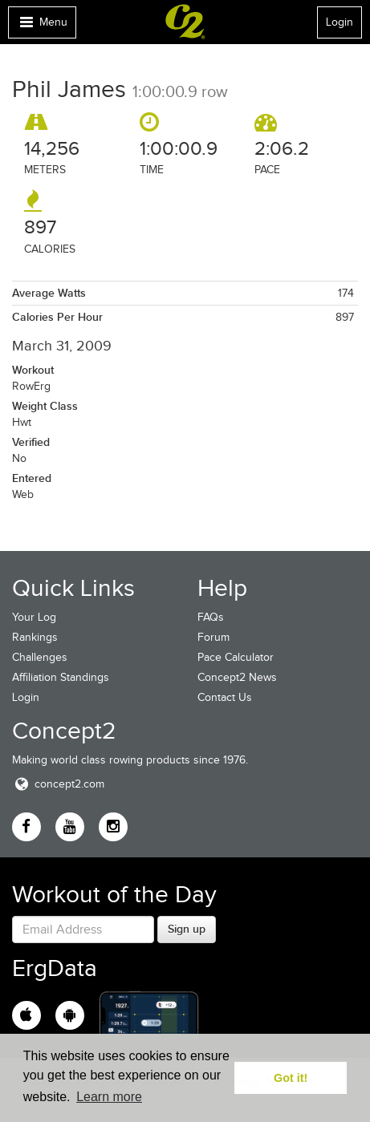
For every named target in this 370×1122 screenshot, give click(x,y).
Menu (41, 26)
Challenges (39, 657)
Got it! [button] (290, 1077)
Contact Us (224, 697)
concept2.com (58, 784)
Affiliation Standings (60, 677)
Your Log (34, 617)
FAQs (210, 617)
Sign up (186, 928)
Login (339, 22)
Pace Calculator (235, 657)
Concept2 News (237, 677)
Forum (213, 637)
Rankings (35, 637)
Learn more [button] (109, 1097)
